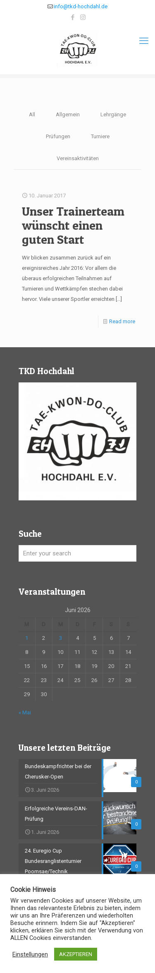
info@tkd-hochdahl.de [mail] (80, 6)
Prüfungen (58, 136)
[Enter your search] (77, 553)
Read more (122, 321)
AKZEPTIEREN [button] (75, 954)
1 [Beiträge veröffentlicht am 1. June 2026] (26, 638)
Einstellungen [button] (30, 954)
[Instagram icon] (83, 17)
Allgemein (68, 114)
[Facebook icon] (72, 17)
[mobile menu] (144, 41)
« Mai (25, 712)
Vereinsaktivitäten (78, 158)
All (32, 114)
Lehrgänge (113, 114)
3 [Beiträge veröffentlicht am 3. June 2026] (60, 638)
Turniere (100, 136)
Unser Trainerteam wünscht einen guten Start (73, 225)
